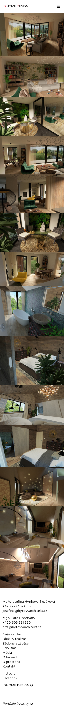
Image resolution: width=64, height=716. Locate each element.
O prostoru (11, 662)
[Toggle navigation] (57, 6)
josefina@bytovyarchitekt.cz (25, 611)
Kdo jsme (10, 648)
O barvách (10, 657)
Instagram (10, 673)
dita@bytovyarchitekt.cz (22, 627)
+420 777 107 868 (17, 606)
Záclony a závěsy (16, 643)
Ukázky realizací (15, 639)
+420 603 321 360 (17, 622)
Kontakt (9, 666)
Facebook (10, 678)
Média (7, 652)
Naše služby (12, 634)
